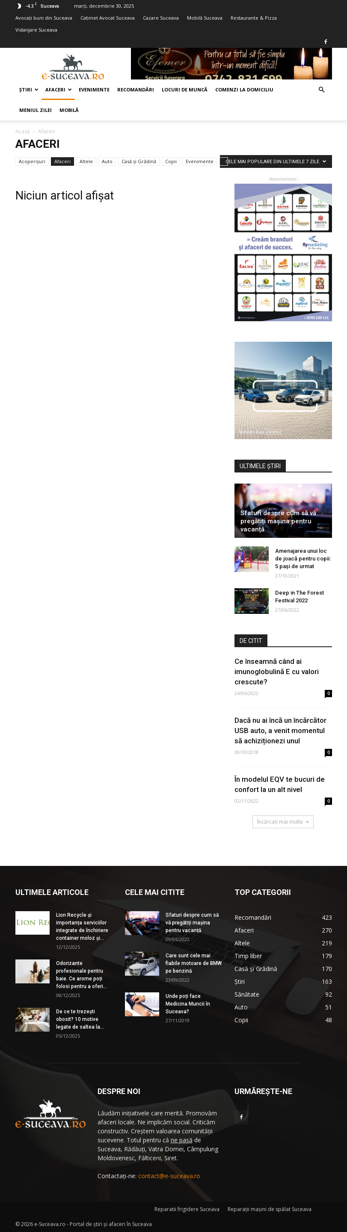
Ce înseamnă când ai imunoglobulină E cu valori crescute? (276, 671)
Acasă (22, 131)
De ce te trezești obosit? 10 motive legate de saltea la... (80, 1019)
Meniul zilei (35, 110)
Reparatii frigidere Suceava (186, 1209)
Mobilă (69, 110)
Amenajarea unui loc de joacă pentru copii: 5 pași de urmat (303, 558)
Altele (86, 161)
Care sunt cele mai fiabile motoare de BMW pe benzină (194, 963)
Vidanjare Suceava (36, 29)
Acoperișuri (32, 161)
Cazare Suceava (161, 18)
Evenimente (94, 89)
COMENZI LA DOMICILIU (244, 89)
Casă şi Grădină (139, 161)
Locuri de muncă (185, 89)
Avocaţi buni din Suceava (43, 18)
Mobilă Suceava (204, 18)
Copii (171, 161)
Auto (107, 161)
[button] (321, 90)
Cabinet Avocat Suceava (107, 18)
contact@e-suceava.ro (169, 1176)
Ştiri (29, 89)
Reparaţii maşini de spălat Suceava (269, 1209)
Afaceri (58, 89)
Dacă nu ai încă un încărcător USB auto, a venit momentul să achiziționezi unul (280, 730)
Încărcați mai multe (283, 821)
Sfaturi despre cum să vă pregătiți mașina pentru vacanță (278, 521)
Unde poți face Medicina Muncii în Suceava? (188, 1004)
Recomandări (135, 89)
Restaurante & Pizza (254, 18)
